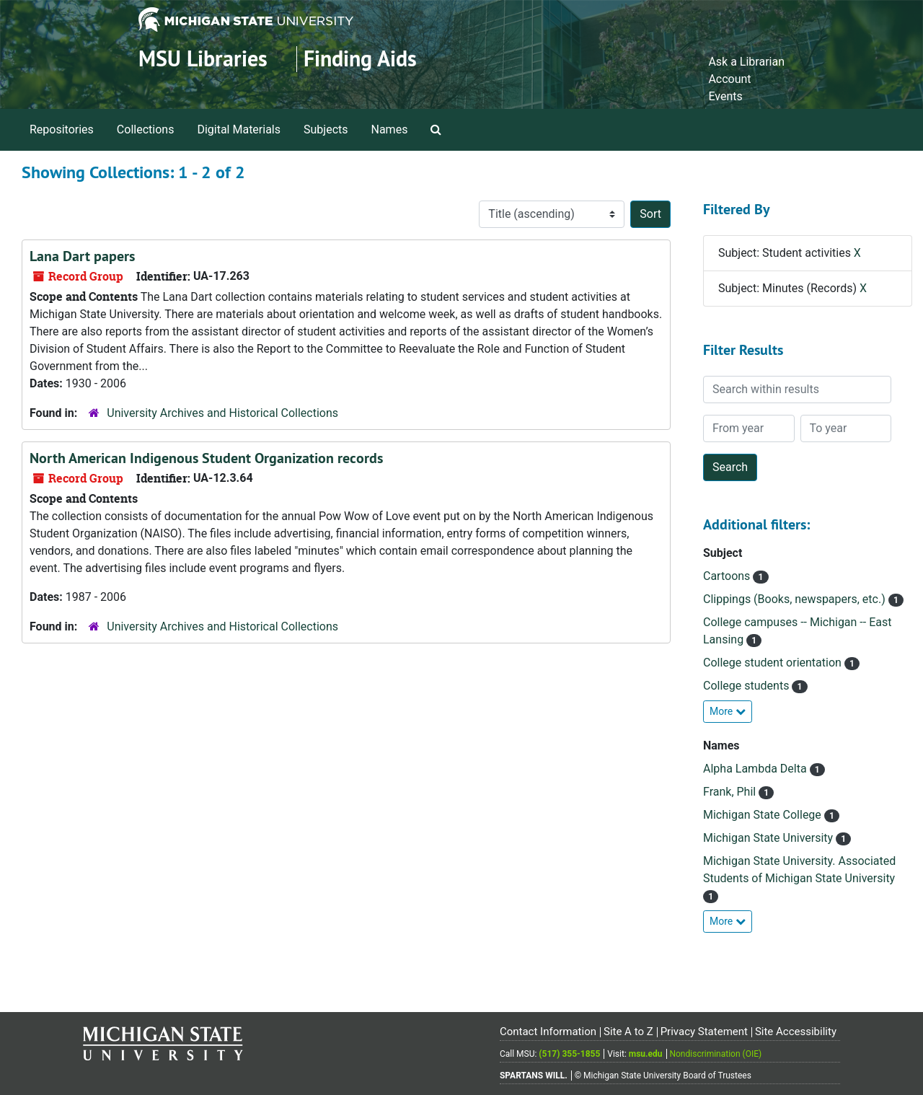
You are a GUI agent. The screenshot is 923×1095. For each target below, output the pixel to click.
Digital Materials (239, 129)
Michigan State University (769, 838)
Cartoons (728, 576)
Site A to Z (628, 1031)
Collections (146, 129)
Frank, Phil (731, 792)
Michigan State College (763, 815)
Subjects (326, 129)
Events (725, 96)
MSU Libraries (203, 59)
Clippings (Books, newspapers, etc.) (795, 599)
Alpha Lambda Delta (756, 768)
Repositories (62, 129)
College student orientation (773, 662)
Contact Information (548, 1031)
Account (729, 79)
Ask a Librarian (746, 62)
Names (389, 129)
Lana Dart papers (82, 256)
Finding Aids (360, 59)
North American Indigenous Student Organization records (206, 458)
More (728, 711)
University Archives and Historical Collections (222, 413)
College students (747, 685)
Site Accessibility (795, 1031)
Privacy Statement (704, 1031)
